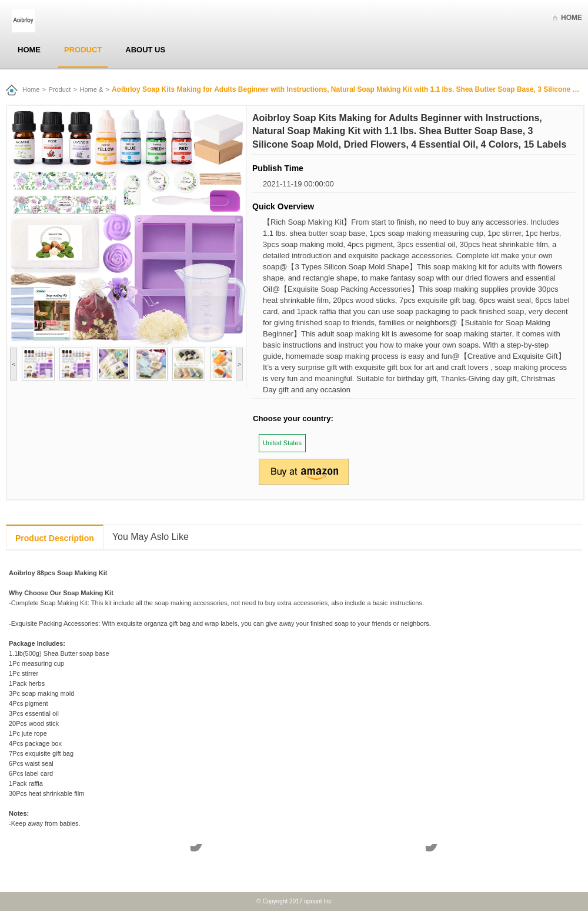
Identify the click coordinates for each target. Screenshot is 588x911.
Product (83, 49)
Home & (91, 89)
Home (571, 18)
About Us (145, 49)
